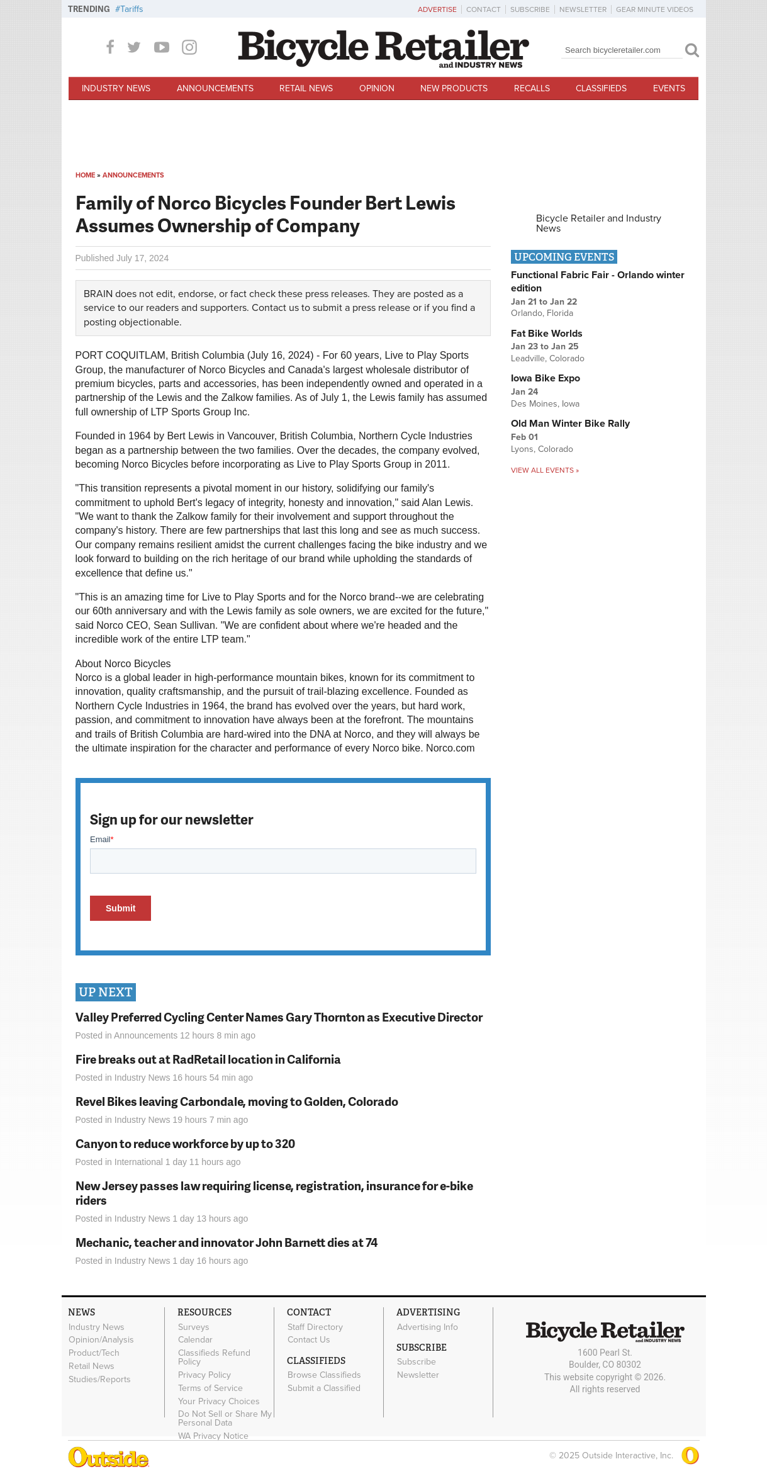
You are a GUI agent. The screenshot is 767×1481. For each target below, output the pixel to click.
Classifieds (601, 88)
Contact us (275, 307)
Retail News (306, 88)
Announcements (215, 88)
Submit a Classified (324, 1388)
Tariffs (131, 9)
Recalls (532, 88)
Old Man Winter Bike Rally (570, 423)
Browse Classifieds (324, 1375)
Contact (483, 9)
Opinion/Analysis (101, 1340)
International (139, 1162)
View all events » (545, 470)
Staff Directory (315, 1327)
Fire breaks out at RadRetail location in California (208, 1058)
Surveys (194, 1327)
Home (85, 175)
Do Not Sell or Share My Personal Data (225, 1418)
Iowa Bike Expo (545, 378)
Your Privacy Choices (219, 1401)
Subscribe (530, 9)
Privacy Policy (204, 1375)
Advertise (437, 9)
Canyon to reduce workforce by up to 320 (185, 1143)
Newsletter (583, 9)
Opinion (377, 88)
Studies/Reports (100, 1379)
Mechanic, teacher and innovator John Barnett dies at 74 (227, 1242)
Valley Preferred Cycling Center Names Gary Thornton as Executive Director (279, 1016)
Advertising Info (427, 1327)
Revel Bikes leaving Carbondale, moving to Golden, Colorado (237, 1101)
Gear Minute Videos (654, 9)
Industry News (116, 88)
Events (669, 88)
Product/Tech (94, 1353)
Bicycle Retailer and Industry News (598, 223)
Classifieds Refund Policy (214, 1357)
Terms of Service (210, 1388)
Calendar (195, 1340)
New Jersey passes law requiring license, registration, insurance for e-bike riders (274, 1192)
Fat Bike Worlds (547, 333)
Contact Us (309, 1340)
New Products (454, 88)
